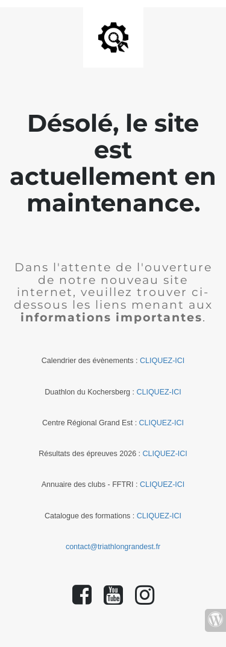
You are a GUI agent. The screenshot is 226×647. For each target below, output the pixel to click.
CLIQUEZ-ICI (162, 360)
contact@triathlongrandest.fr (113, 546)
